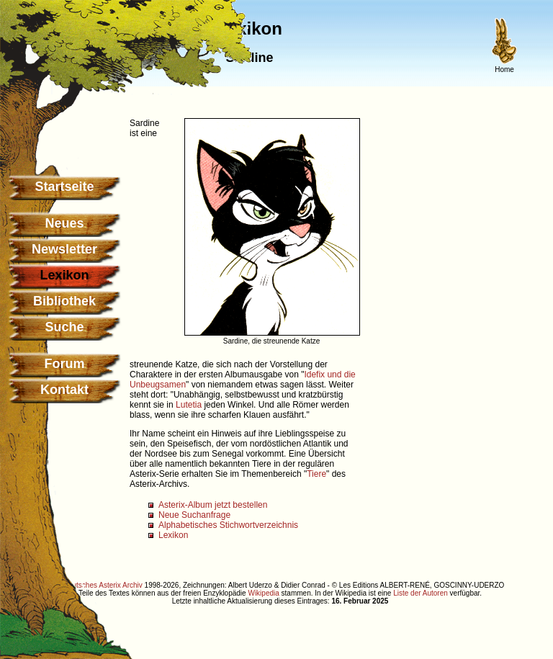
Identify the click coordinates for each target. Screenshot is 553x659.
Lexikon (173, 535)
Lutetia (189, 405)
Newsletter (64, 249)
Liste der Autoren (420, 593)
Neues (64, 223)
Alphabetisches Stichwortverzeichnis (228, 525)
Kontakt (64, 389)
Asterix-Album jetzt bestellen (212, 505)
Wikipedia (263, 593)
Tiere (316, 474)
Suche (64, 327)
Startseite (64, 186)
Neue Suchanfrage (194, 515)
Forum (65, 364)
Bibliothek (64, 301)
